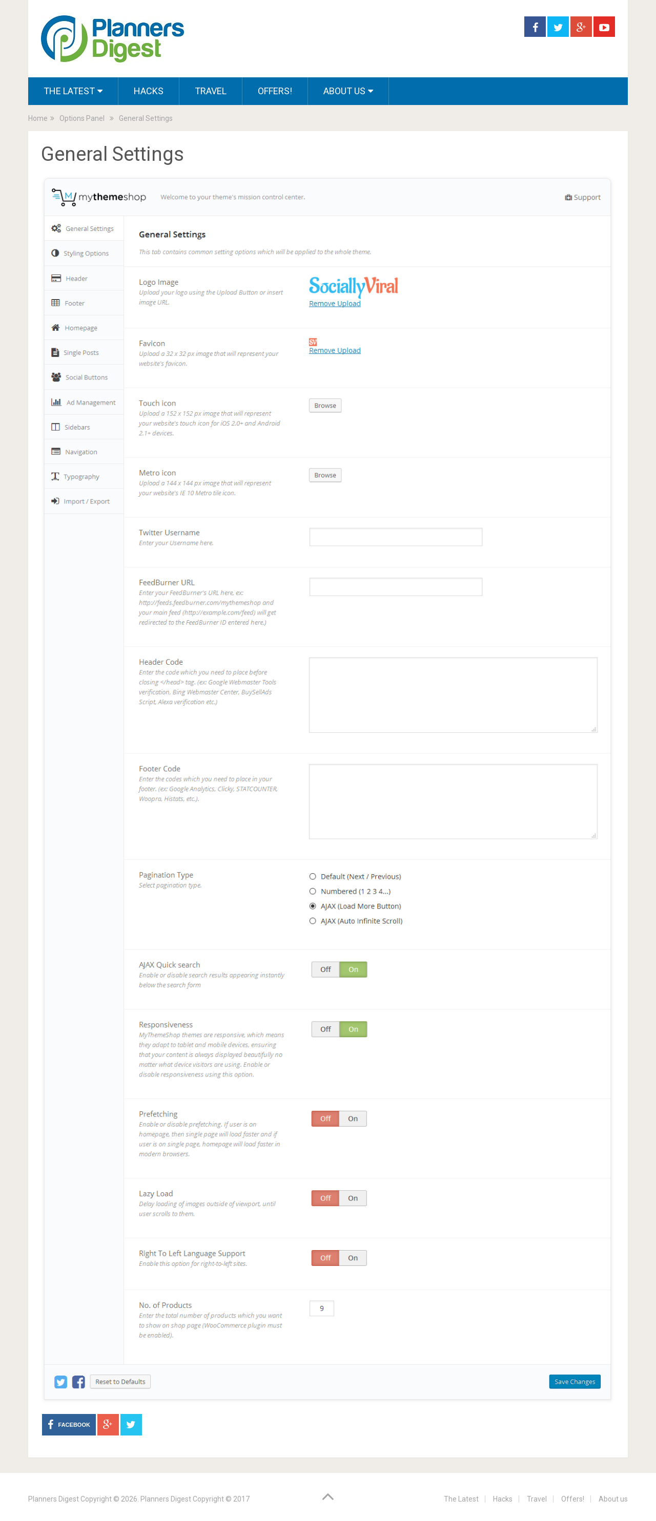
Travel (211, 91)
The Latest (69, 91)
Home (38, 118)
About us (344, 91)
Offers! (275, 91)
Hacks (148, 91)
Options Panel (82, 118)
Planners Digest (53, 1499)
